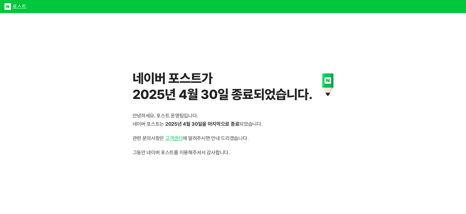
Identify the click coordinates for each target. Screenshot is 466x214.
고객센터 (174, 138)
